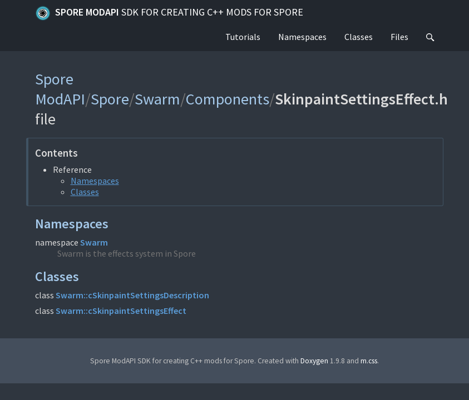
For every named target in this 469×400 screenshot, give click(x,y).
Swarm (157, 99)
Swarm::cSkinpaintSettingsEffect (121, 310)
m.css (369, 361)
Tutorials (242, 36)
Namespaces (302, 36)
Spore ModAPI (169, 13)
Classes (358, 36)
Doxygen (314, 361)
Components (227, 99)
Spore (110, 99)
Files (399, 36)
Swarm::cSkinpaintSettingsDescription (132, 295)
